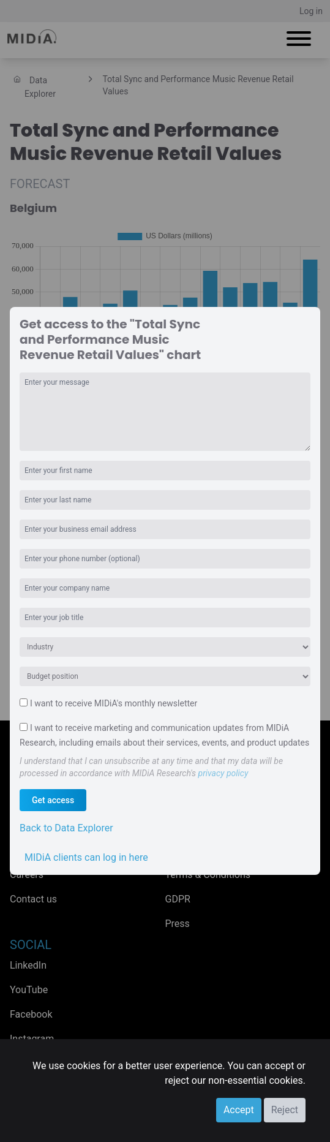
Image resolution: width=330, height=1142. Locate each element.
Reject (284, 1110)
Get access (53, 800)
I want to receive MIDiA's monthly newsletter (113, 703)
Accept (238, 1110)
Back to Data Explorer (66, 828)
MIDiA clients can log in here (86, 857)
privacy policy (223, 773)
